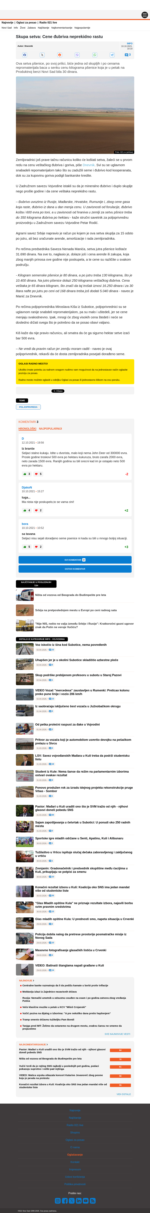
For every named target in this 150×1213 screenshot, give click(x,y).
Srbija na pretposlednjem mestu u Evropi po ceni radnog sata (76, 610)
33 (51, 650)
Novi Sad (7, 27)
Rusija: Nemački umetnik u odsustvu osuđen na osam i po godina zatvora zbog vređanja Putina (74, 999)
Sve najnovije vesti (117, 1034)
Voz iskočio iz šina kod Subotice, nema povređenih (71, 644)
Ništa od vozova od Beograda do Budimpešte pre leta (70, 595)
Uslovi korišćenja (75, 1176)
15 (51, 912)
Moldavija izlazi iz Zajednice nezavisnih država (50, 991)
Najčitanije (43, 27)
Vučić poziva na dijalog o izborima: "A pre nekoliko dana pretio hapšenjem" (67, 1013)
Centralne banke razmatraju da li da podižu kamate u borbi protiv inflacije (65, 985)
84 (51, 815)
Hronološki (27, 428)
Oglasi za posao (26, 22)
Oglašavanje (75, 1154)
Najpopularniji (50, 428)
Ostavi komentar (75, 569)
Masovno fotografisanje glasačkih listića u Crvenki (70, 950)
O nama (75, 1147)
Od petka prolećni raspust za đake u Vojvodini (67, 724)
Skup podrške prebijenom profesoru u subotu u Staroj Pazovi (78, 675)
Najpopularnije (82, 27)
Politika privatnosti (75, 1184)
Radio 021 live (48, 22)
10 (51, 877)
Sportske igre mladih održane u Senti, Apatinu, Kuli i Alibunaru (79, 838)
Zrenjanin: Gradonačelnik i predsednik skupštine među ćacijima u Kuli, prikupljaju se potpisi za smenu (81, 870)
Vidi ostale (124, 1094)
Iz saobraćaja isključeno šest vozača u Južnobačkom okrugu (78, 706)
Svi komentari (75, 559)
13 (51, 699)
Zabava (31, 27)
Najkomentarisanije (61, 27)
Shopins (75, 1132)
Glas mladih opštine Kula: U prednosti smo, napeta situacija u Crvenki (84, 919)
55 (51, 896)
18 (51, 764)
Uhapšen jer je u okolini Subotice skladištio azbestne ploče (76, 660)
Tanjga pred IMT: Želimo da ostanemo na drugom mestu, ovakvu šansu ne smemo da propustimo (72, 1027)
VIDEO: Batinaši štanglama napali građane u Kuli (69, 965)
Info (16, 27)
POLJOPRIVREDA (28, 407)
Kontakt (74, 1162)
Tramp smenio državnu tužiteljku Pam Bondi (48, 1019)
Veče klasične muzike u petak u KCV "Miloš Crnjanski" (54, 1007)
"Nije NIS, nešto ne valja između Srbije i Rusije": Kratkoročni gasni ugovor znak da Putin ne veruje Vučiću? (84, 625)
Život (22, 27)
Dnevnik (88, 165)
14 (51, 970)
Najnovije (7, 22)
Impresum (75, 1169)
